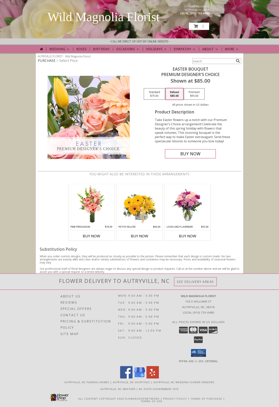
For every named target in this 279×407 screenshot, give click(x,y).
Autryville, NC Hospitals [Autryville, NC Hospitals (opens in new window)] (131, 382)
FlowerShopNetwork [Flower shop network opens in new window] (142, 398)
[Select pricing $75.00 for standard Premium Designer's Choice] (154, 94)
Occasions (128, 49)
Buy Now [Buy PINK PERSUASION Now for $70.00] (91, 235)
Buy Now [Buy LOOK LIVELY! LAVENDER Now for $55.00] (187, 235)
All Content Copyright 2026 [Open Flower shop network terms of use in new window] (101, 398)
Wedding (59, 49)
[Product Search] (213, 61)
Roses (81, 49)
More (232, 49)
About (210, 49)
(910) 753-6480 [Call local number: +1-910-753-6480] (199, 13)
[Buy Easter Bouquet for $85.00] (190, 153)
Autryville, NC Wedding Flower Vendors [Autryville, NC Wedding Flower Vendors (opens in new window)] (184, 382)
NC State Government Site (159, 389)
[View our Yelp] (152, 377)
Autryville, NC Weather (118, 389)
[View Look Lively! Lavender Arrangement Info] (187, 204)
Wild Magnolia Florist (103, 17)
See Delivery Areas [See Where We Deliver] (195, 281)
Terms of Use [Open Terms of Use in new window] (151, 401)
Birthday (101, 49)
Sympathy (185, 49)
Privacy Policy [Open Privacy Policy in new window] (175, 398)
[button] (199, 26)
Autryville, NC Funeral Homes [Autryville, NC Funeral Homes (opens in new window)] (86, 382)
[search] (238, 61)
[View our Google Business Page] (139, 377)
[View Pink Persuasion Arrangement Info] (91, 204)
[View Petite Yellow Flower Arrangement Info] (139, 204)
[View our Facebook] (126, 377)
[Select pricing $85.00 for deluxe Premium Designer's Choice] (174, 94)
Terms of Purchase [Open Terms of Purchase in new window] (206, 398)
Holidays (156, 49)
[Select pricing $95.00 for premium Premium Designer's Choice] (194, 94)
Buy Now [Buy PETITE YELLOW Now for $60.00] (139, 235)
